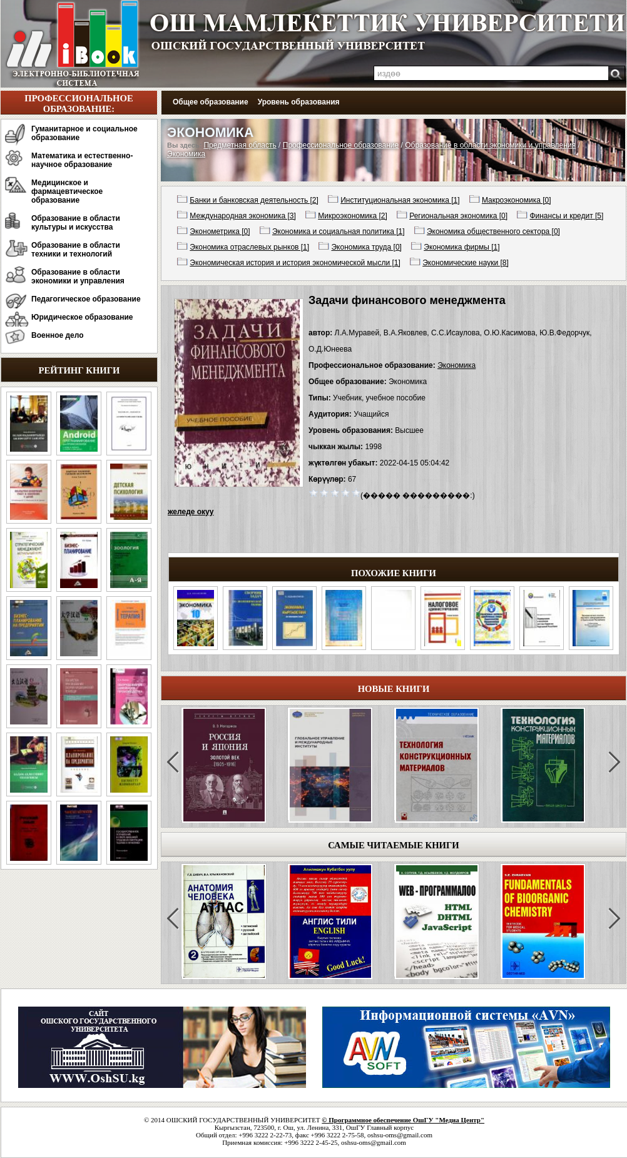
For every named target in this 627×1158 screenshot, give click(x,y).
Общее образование (210, 102)
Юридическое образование (82, 317)
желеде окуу (190, 511)
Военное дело (57, 335)
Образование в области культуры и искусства (75, 222)
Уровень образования (299, 102)
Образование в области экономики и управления (78, 276)
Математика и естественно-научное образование (82, 160)
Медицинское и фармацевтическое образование (67, 191)
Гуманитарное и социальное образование (84, 133)
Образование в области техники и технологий (75, 249)
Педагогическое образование (86, 299)
